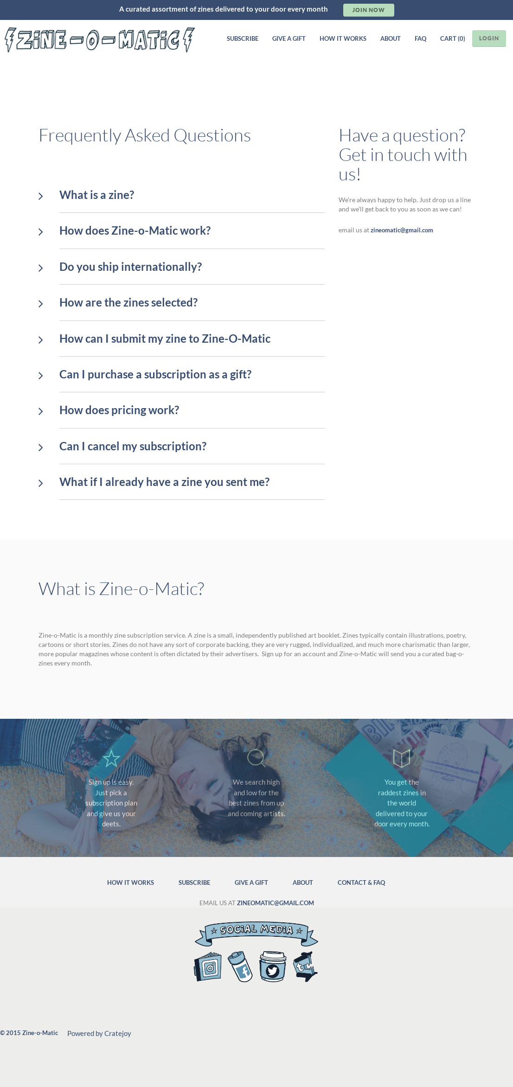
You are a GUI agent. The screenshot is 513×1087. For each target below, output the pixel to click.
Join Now (369, 9)
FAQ (420, 38)
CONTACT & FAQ (361, 882)
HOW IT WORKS (343, 38)
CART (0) (452, 38)
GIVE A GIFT (289, 38)
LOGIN (489, 38)
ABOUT (390, 38)
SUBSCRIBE (242, 38)
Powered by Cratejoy (99, 1033)
